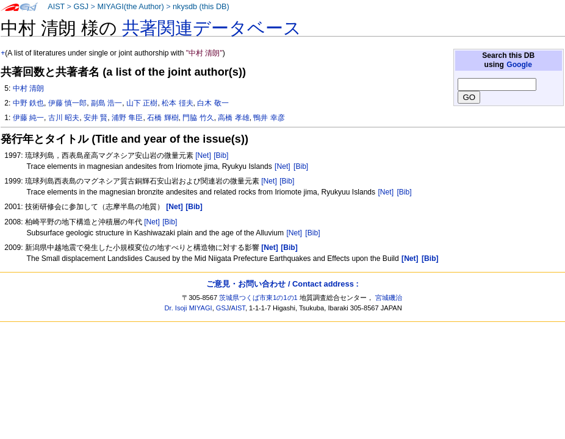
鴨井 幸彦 (268, 117)
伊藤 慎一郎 (67, 103)
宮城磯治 (388, 297)
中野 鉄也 (28, 103)
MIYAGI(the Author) (130, 6)
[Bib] (221, 155)
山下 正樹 (141, 103)
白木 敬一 (212, 103)
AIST (56, 6)
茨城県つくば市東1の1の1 (258, 297)
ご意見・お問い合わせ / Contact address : (282, 283)
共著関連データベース (211, 28)
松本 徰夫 (177, 103)
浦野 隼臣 (127, 117)
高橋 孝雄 (233, 117)
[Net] (203, 155)
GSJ (80, 6)
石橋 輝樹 (162, 117)
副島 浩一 (106, 103)
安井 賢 (95, 117)
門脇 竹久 (198, 117)
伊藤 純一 (28, 117)
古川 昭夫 (63, 117)
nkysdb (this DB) (201, 6)
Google (519, 64)
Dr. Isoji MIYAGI (188, 308)
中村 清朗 (28, 88)
